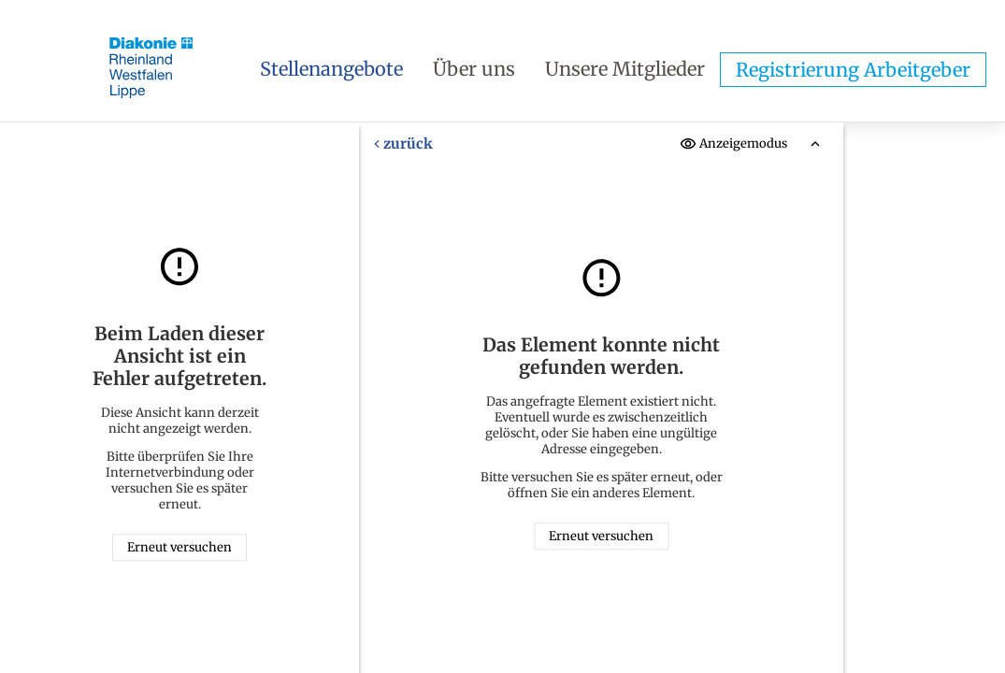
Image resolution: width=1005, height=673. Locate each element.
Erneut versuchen (179, 547)
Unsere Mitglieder (625, 68)
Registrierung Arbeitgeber (853, 69)
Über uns (474, 68)
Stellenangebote (331, 68)
